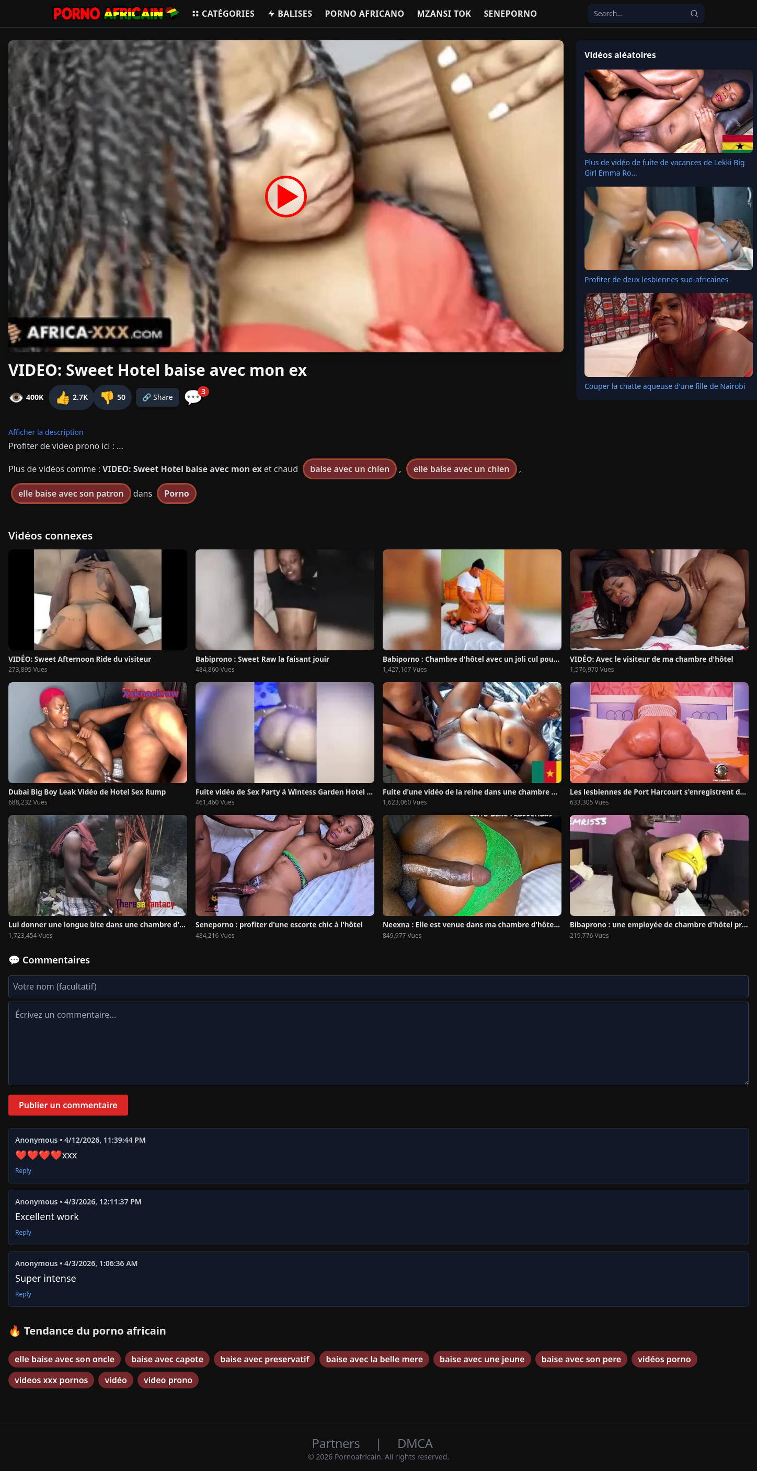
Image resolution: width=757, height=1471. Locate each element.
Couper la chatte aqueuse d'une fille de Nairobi (664, 386)
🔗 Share (157, 397)
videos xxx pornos (51, 1380)
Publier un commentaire (68, 1105)
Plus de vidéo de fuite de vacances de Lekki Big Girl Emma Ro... (664, 167)
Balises (289, 13)
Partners (337, 1443)
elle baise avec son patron (71, 493)
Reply (23, 1171)
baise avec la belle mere (374, 1359)
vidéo (116, 1380)
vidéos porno (664, 1359)
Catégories (223, 13)
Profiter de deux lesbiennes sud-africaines (656, 279)
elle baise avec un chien (462, 469)
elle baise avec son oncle (64, 1359)
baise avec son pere (581, 1359)
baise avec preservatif (264, 1359)
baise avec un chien (349, 469)
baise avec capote (167, 1359)
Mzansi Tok (444, 13)
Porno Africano (364, 13)
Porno (176, 493)
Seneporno (510, 13)
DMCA (414, 1443)
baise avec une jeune (482, 1359)
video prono (168, 1380)
